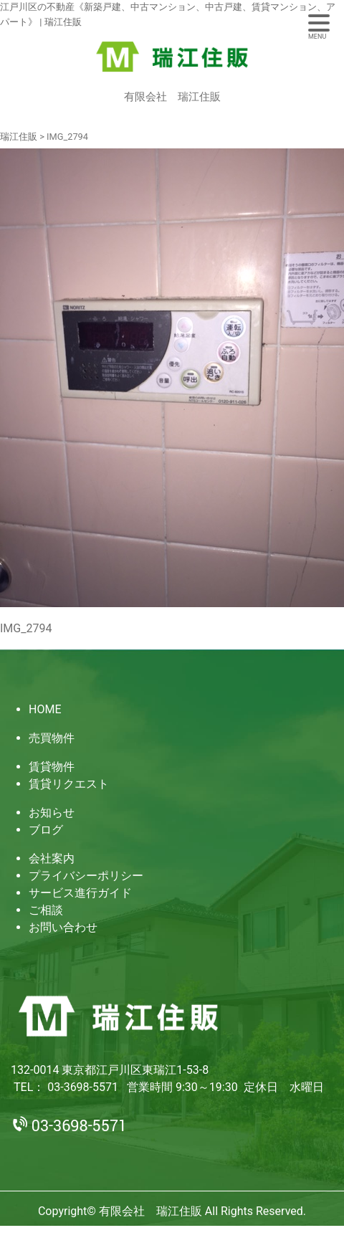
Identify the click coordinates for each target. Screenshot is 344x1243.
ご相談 (46, 910)
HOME (45, 709)
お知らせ (52, 812)
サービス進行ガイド (80, 893)
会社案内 (52, 858)
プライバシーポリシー (86, 875)
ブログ (46, 830)
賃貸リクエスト (69, 784)
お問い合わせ (63, 927)
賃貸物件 (52, 766)
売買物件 (52, 738)
